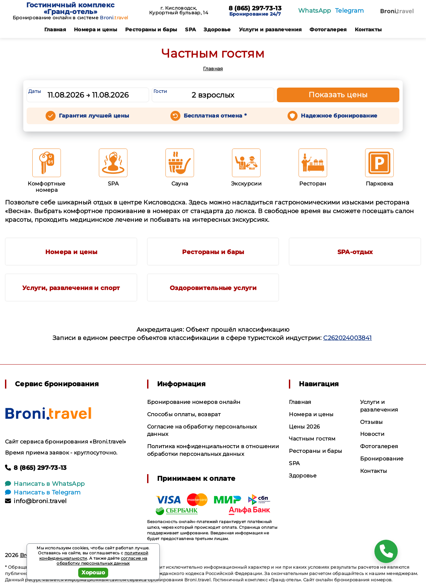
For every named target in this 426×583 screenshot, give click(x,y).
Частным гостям (312, 439)
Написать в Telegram (43, 492)
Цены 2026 (304, 427)
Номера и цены (95, 29)
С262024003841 (347, 338)
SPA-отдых (355, 252)
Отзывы (371, 422)
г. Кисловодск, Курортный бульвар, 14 (178, 10)
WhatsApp (314, 10)
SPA (190, 29)
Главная (55, 29)
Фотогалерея (328, 29)
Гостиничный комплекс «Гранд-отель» (70, 8)
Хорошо (93, 572)
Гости (160, 91)
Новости (372, 434)
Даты (34, 91)
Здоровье (217, 29)
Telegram (349, 10)
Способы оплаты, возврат (184, 414)
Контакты (368, 29)
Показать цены (338, 94)
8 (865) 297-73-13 (255, 8)
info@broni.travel (36, 501)
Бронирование (382, 458)
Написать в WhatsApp (45, 483)
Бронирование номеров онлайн (194, 402)
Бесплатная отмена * (215, 116)
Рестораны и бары (151, 29)
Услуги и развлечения (270, 29)
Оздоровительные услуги (213, 288)
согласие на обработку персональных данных (102, 561)
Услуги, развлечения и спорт (71, 288)
